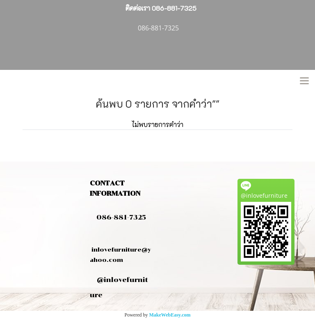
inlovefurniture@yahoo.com (120, 250)
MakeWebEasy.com (170, 315)
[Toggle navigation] (304, 81)
